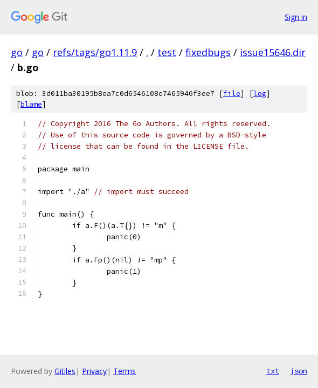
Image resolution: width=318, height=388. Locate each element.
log (259, 93)
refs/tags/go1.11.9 (95, 52)
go (17, 52)
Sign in (296, 17)
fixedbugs (208, 52)
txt (272, 371)
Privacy (94, 371)
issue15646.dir (273, 52)
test (166, 52)
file (231, 93)
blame (31, 104)
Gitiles (64, 371)
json (298, 371)
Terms (124, 371)
